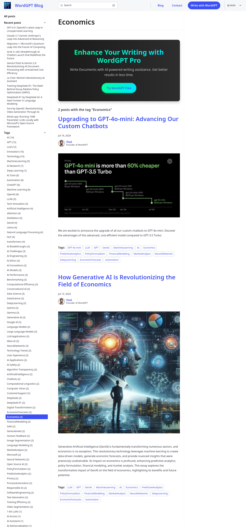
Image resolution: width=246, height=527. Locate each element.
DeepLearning (68, 260)
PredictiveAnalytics (70, 254)
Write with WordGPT (204, 5)
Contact (177, 5)
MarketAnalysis (142, 254)
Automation (112, 260)
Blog (161, 5)
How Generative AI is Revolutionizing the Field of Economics (116, 281)
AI (138, 248)
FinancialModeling (119, 254)
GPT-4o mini (74, 248)
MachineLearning (123, 248)
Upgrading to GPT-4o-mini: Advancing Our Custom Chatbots (118, 123)
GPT (96, 248)
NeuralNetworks (164, 254)
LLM (87, 248)
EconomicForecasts (90, 260)
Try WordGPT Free (119, 88)
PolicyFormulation (95, 254)
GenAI (105, 248)
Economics (149, 248)
